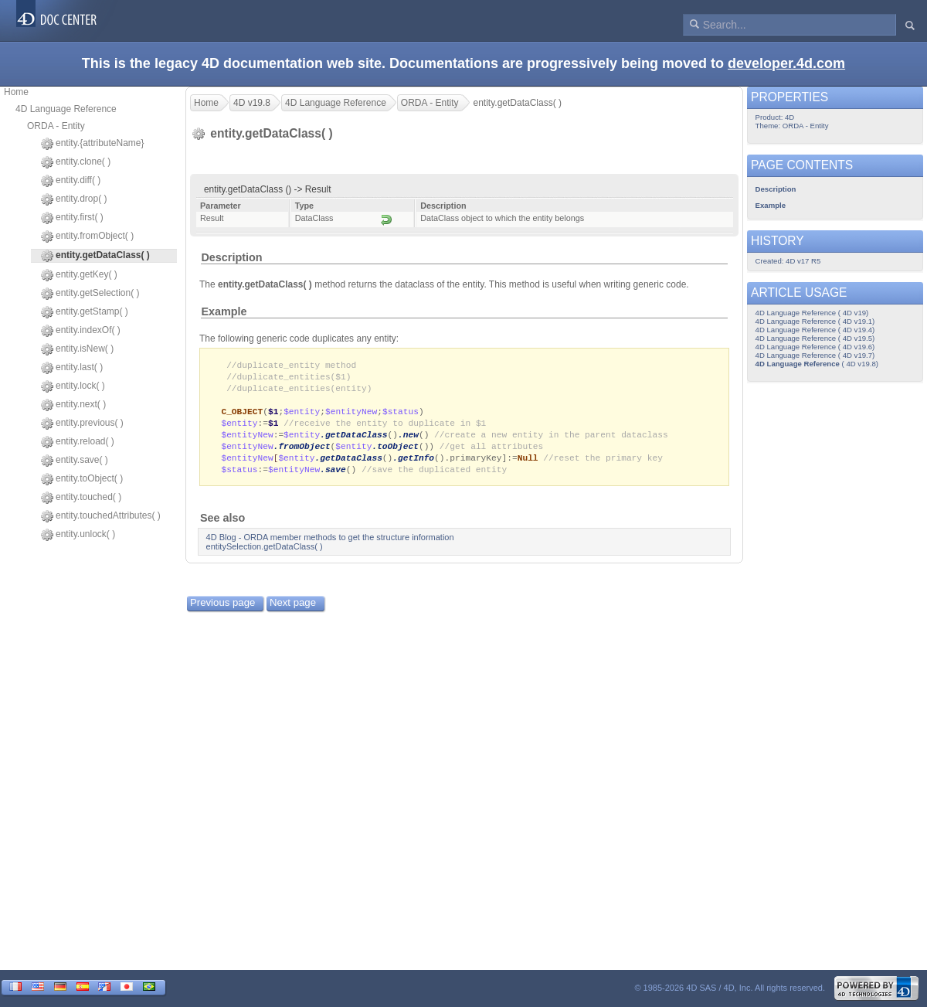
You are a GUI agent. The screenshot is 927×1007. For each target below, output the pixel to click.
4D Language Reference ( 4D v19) (812, 312)
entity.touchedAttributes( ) (101, 516)
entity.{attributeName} (92, 144)
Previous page (222, 610)
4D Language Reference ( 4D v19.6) (815, 346)
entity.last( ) (72, 368)
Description (231, 257)
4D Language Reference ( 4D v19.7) (815, 355)
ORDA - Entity (56, 126)
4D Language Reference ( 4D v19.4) (815, 329)
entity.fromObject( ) (87, 236)
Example (223, 311)
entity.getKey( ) (79, 275)
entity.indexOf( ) (81, 331)
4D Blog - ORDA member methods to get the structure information (330, 544)
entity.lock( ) (73, 386)
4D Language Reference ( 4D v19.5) (815, 338)
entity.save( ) (74, 460)
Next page (293, 610)
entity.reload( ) (77, 442)
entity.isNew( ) (77, 349)
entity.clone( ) (75, 162)
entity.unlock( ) (78, 535)
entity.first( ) (72, 218)
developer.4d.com (786, 63)
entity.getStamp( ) (84, 312)
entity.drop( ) (74, 199)
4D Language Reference (66, 109)
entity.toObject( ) (82, 479)
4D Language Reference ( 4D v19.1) (815, 321)
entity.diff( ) (70, 181)
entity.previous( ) (82, 423)
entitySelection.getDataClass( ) (264, 554)
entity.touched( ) (81, 498)
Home (16, 92)
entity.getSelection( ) (90, 293)
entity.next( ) (73, 405)
